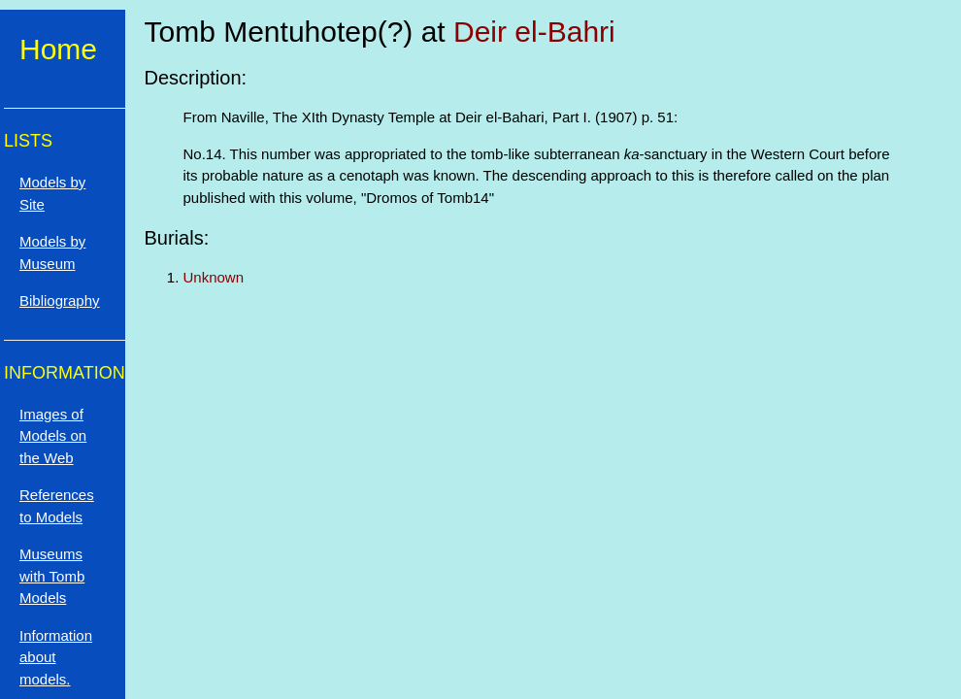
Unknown (214, 277)
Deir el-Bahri (534, 32)
